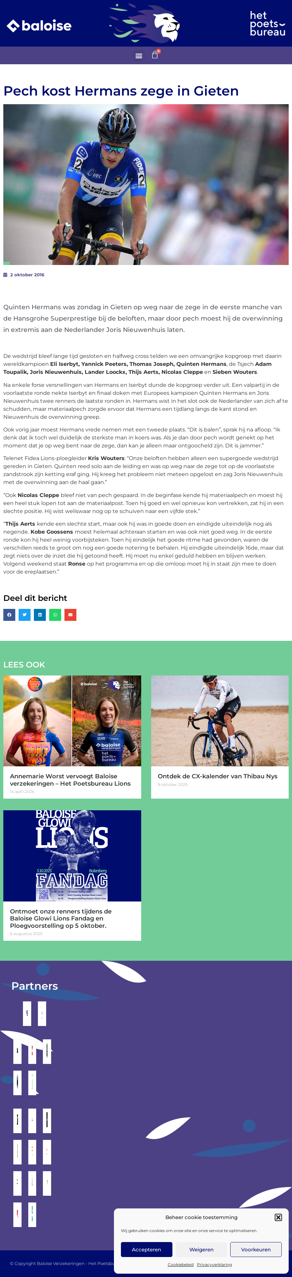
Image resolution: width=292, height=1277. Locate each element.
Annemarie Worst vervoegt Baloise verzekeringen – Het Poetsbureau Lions (70, 780)
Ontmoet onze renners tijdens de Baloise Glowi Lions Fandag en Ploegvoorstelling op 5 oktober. (61, 918)
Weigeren (201, 1249)
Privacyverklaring (214, 1264)
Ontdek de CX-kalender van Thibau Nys (217, 776)
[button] (278, 1217)
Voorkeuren (256, 1249)
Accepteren (146, 1249)
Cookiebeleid (181, 1264)
